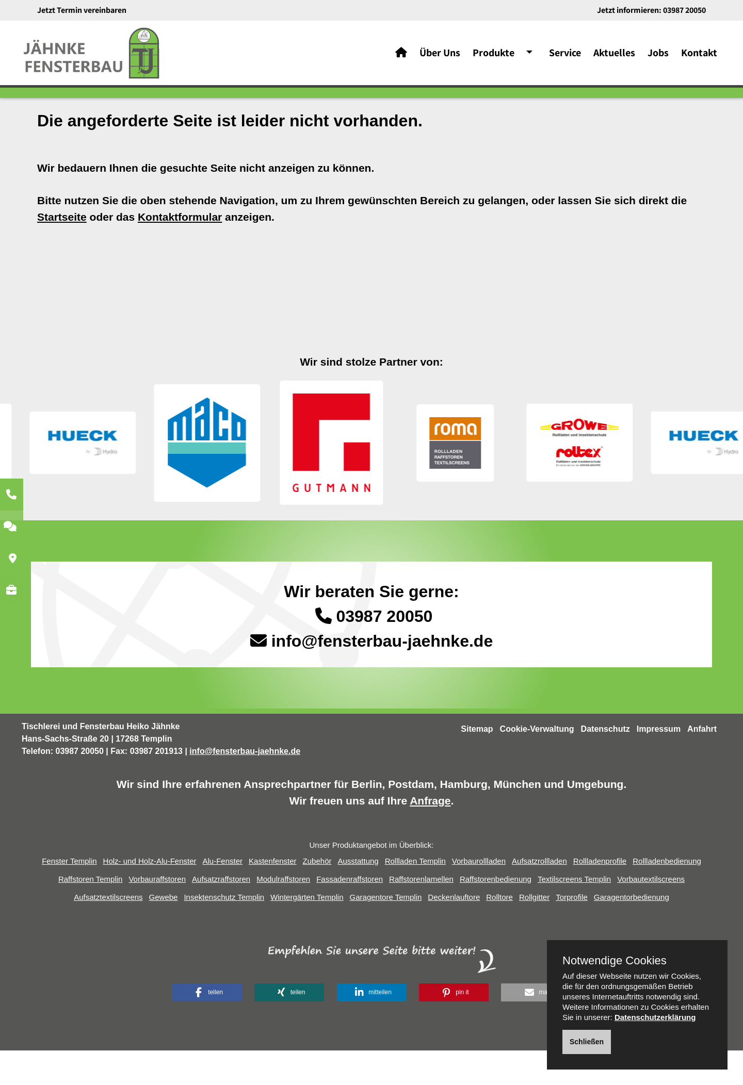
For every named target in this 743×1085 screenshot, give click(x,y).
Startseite (62, 251)
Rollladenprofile (599, 896)
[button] (207, 1027)
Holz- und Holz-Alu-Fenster (150, 896)
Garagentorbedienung (631, 932)
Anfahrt (702, 764)
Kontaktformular (180, 251)
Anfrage (430, 835)
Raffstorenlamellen (421, 914)
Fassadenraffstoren (349, 914)
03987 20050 (684, 10)
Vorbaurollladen (479, 896)
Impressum (659, 764)
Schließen (587, 1042)
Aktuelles (614, 56)
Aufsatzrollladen (539, 896)
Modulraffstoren (283, 914)
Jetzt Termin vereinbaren (81, 10)
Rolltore (499, 932)
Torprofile (572, 932)
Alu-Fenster (223, 896)
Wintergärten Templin (306, 932)
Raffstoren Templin (90, 914)
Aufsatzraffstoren (221, 914)
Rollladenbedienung (667, 896)
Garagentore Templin (386, 932)
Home (94, 120)
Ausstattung (357, 896)
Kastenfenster (273, 896)
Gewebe (163, 932)
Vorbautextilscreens (651, 914)
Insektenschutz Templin (224, 932)
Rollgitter (534, 932)
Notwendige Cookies (614, 961)
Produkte (493, 56)
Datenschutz (605, 764)
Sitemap (477, 764)
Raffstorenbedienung (495, 914)
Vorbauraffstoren (157, 914)
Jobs (658, 56)
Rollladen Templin (415, 896)
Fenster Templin (69, 896)
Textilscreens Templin (574, 914)
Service (565, 56)
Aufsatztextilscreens (108, 932)
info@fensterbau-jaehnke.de (382, 676)
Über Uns (439, 56)
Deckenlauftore (454, 932)
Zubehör (317, 896)
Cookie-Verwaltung (537, 764)
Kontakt (699, 56)
